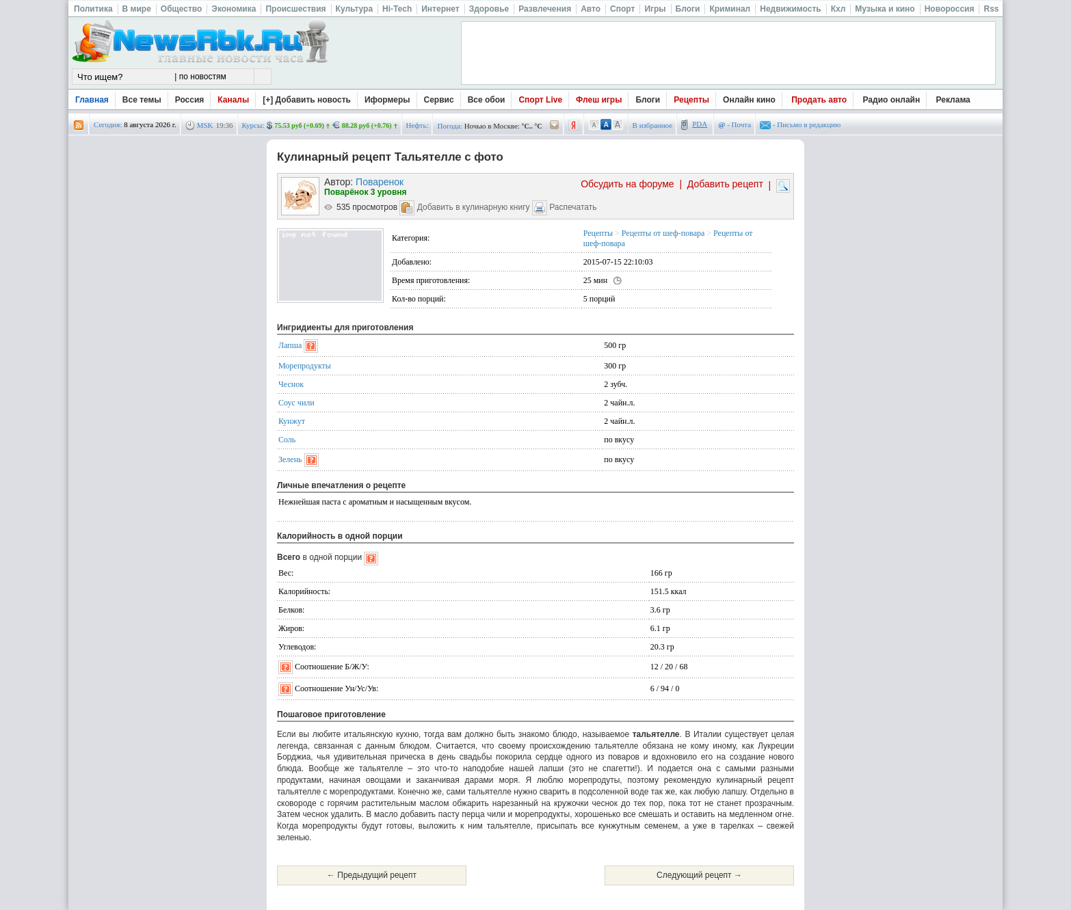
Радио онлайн (892, 100)
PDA (699, 124)
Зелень (290, 459)
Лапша (290, 345)
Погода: (449, 126)
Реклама (953, 100)
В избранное (653, 125)
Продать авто (819, 100)
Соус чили (296, 402)
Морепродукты (304, 366)
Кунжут (291, 421)
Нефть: (417, 125)
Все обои (486, 100)
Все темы (141, 100)
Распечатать (572, 207)
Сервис (439, 100)
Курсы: (253, 125)
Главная (92, 100)
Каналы (233, 100)
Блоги (647, 100)
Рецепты (691, 100)
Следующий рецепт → (699, 875)
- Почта (734, 124)
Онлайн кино (749, 100)
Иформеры (387, 100)
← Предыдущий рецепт (371, 875)
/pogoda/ (554, 125)
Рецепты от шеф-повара (663, 233)
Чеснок (291, 384)
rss (78, 125)
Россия (189, 100)
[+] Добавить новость (307, 100)
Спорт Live (540, 100)
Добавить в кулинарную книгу (473, 207)
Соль (286, 439)
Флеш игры (599, 100)
